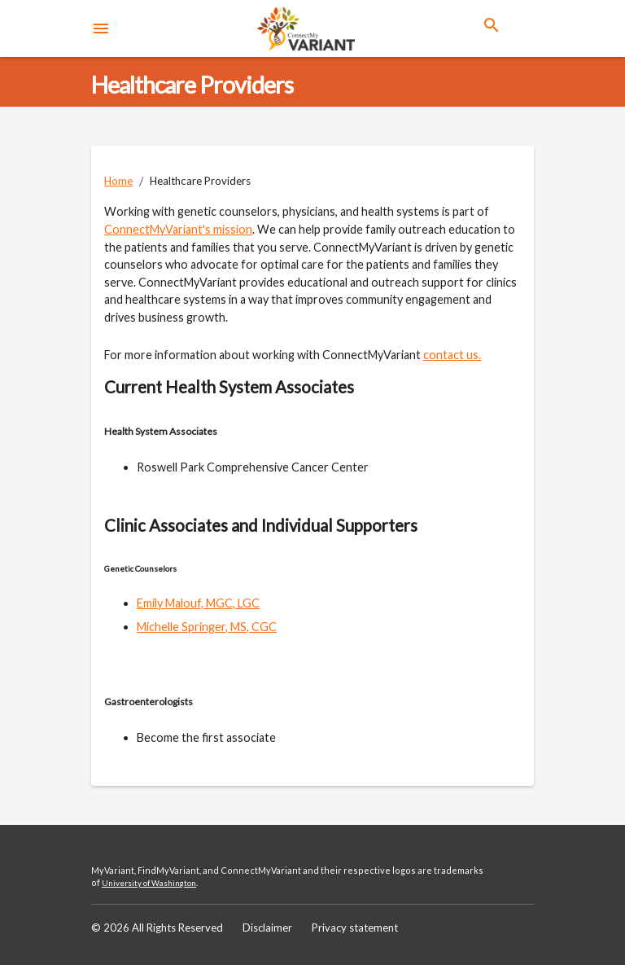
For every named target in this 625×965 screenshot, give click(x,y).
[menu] (100, 28)
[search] (491, 25)
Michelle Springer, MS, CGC (207, 627)
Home (118, 180)
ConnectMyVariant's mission (178, 229)
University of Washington (149, 883)
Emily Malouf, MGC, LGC (198, 603)
